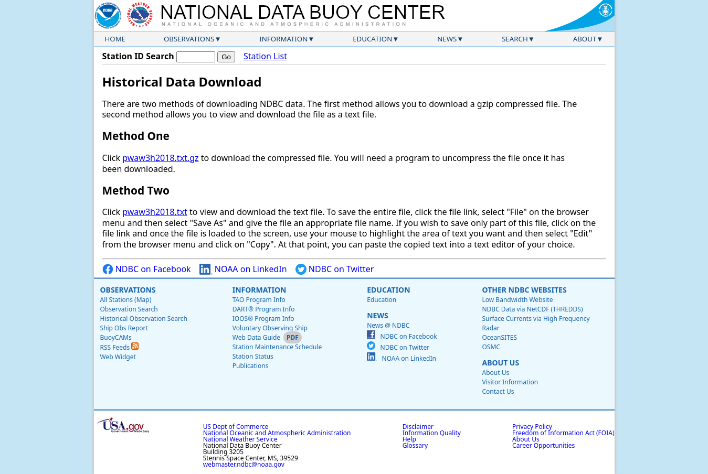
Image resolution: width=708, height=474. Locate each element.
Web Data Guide (256, 337)
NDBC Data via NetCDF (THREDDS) (532, 309)
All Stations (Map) (126, 299)
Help (409, 439)
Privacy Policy (532, 426)
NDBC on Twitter (334, 269)
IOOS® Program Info (263, 318)
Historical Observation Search (143, 318)
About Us (500, 363)
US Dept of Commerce (236, 426)
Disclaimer (418, 426)
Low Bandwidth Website (517, 299)
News (447, 39)
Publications (251, 365)
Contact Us (498, 391)
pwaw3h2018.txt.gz (160, 158)
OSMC (491, 346)
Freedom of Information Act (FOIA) (563, 432)
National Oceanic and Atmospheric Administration (277, 432)
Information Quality (432, 432)
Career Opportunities (543, 445)
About (585, 39)
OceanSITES (499, 337)
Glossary (415, 445)
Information (283, 39)
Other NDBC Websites (524, 290)
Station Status (253, 356)
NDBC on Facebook (146, 269)
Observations (189, 39)
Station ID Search (138, 56)
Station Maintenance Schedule (277, 346)
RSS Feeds (119, 347)
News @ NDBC (388, 325)
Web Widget (118, 356)
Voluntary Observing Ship (270, 328)
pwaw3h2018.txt (154, 212)
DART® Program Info (264, 309)
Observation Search (129, 309)
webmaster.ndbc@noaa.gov (243, 464)
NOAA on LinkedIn (243, 269)
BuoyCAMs (116, 337)
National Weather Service (240, 439)
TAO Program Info (259, 299)
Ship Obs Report (124, 328)
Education (372, 39)
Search (515, 39)
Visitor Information (510, 382)
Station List (265, 56)
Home (115, 39)
